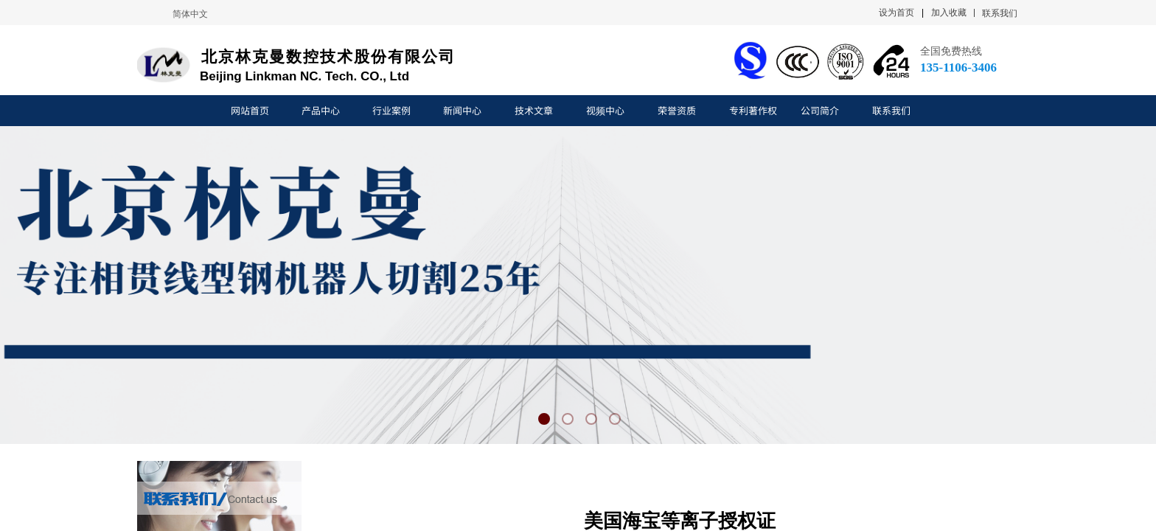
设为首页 (896, 12)
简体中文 (190, 14)
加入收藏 (949, 12)
